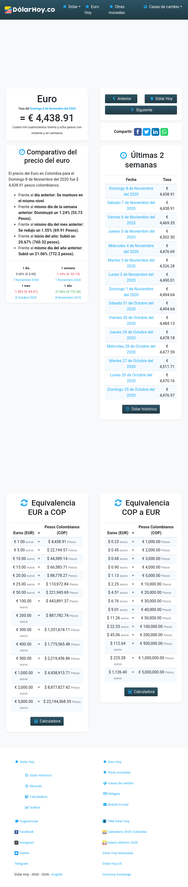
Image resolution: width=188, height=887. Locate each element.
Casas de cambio (118, 783)
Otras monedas (117, 9)
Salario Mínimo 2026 (120, 842)
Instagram (24, 842)
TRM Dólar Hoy (116, 821)
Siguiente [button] (141, 110)
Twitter (21, 853)
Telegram (21, 863)
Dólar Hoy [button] (161, 98)
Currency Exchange (117, 874)
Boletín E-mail (115, 804)
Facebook (24, 832)
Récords (33, 786)
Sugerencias (26, 821)
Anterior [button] (121, 98)
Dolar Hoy (24, 762)
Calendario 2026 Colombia (125, 832)
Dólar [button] (70, 6)
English (57, 874)
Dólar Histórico (38, 775)
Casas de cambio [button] (161, 6)
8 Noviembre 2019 (68, 297)
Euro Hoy (91, 9)
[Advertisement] (94, 51)
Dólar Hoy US (112, 863)
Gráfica (32, 807)
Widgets (111, 794)
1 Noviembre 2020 (68, 280)
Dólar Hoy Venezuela (118, 853)
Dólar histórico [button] (141, 409)
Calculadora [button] (46, 721)
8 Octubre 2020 (25, 297)
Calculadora (35, 796)
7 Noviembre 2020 (26, 280)
